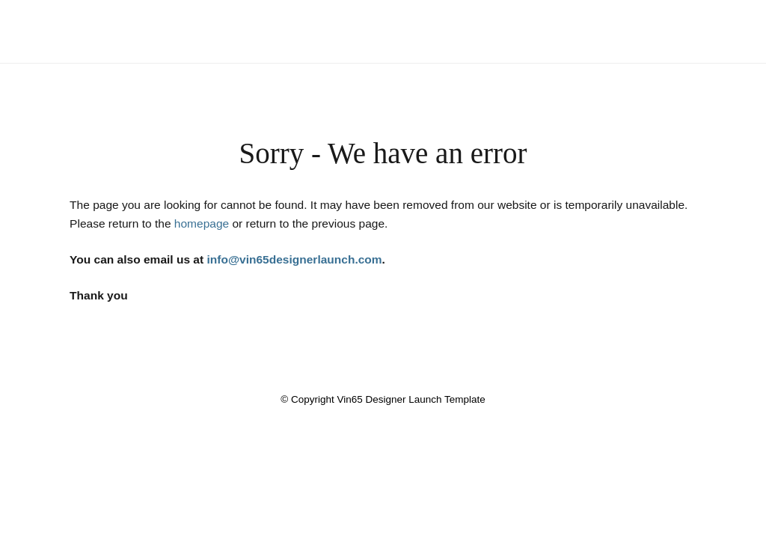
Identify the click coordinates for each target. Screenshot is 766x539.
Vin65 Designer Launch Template (383, 20)
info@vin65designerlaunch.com (294, 259)
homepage (201, 223)
